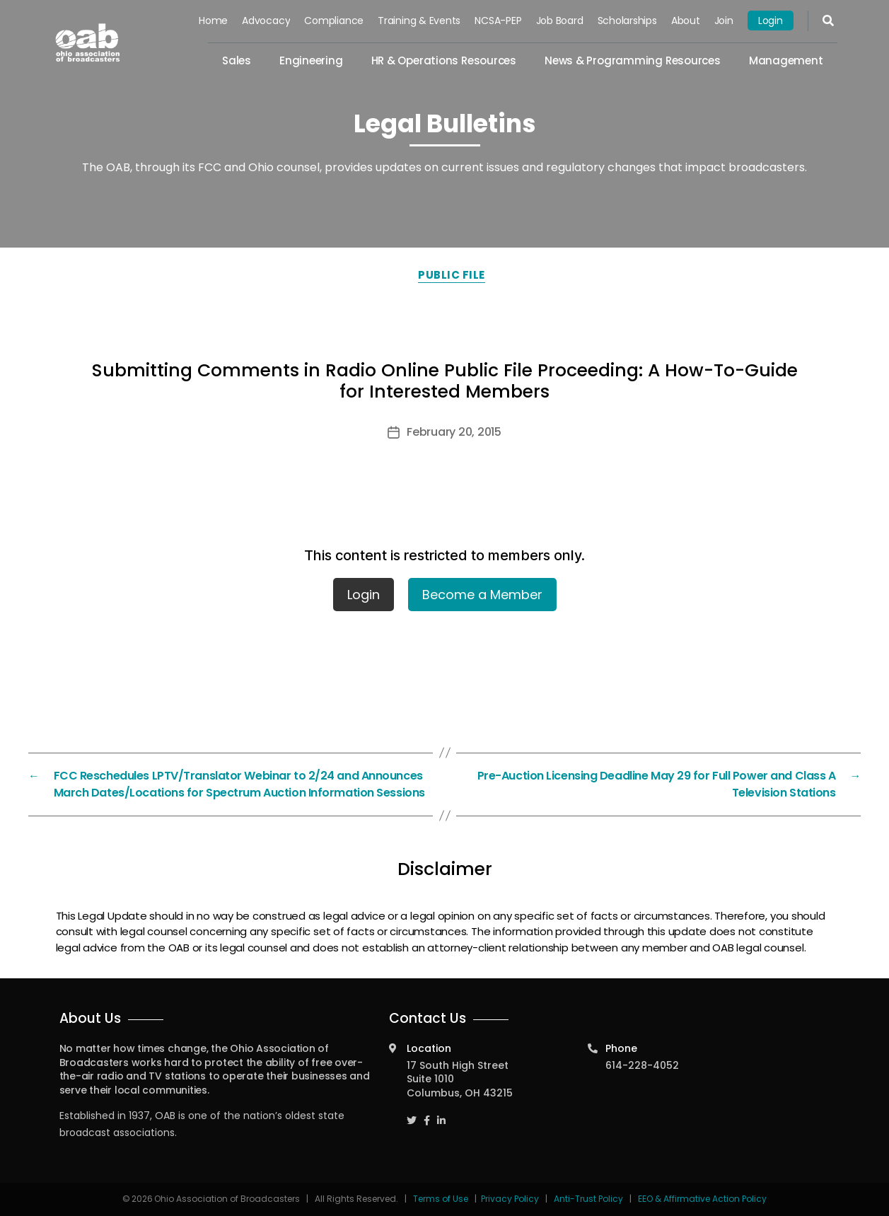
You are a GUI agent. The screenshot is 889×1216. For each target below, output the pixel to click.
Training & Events (419, 20)
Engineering (311, 60)
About (685, 20)
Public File (451, 274)
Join (723, 20)
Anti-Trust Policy (588, 1199)
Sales (236, 60)
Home (213, 20)
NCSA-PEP (498, 20)
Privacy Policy (510, 1199)
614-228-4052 (642, 1065)
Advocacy (266, 20)
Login (770, 20)
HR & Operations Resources (443, 60)
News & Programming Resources (633, 60)
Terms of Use (441, 1199)
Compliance (334, 20)
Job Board (559, 20)
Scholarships (627, 20)
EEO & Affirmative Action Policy (702, 1199)
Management (786, 60)
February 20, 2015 (454, 432)
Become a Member (482, 594)
